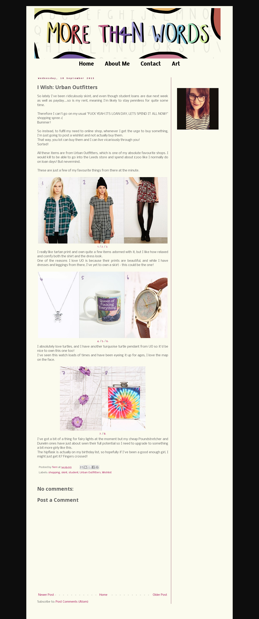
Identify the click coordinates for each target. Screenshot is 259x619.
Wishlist (107, 472)
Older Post (160, 595)
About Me (117, 64)
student (74, 472)
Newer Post (46, 595)
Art (176, 64)
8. (105, 433)
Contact (151, 64)
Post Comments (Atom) (72, 601)
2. (102, 246)
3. (107, 246)
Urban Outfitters (90, 472)
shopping (54, 472)
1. (98, 246)
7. (100, 433)
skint (64, 472)
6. (107, 341)
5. (103, 341)
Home (86, 64)
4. (98, 341)
